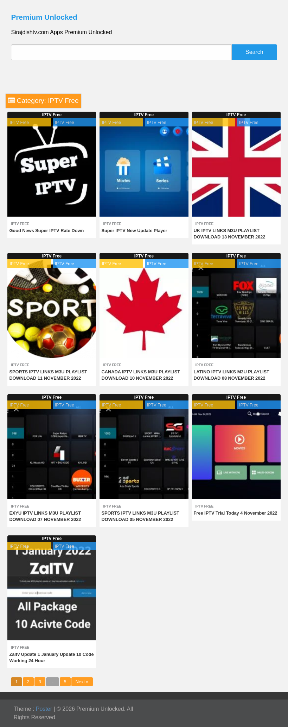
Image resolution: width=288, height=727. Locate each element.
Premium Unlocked (44, 17)
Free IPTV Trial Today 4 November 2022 (235, 513)
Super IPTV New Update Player (134, 230)
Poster (44, 709)
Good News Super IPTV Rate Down (46, 230)
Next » (82, 681)
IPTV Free (52, 114)
